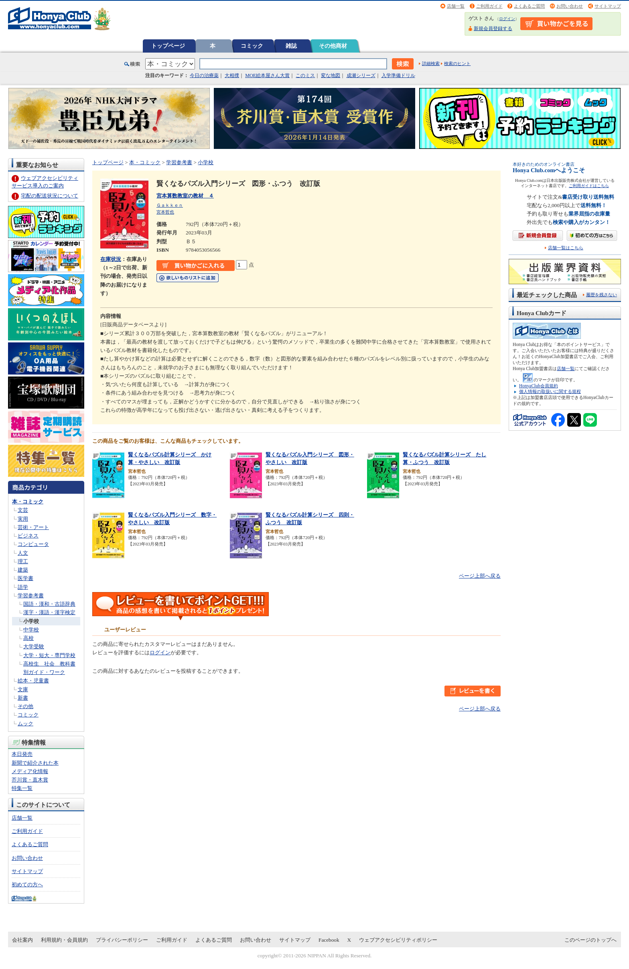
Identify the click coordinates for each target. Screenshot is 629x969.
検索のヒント (457, 63)
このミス (305, 75)
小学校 (31, 621)
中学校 (31, 630)
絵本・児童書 (33, 681)
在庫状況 (110, 259)
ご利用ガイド (489, 6)
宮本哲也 (165, 212)
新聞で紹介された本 (35, 763)
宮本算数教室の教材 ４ (185, 196)
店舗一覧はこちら (565, 248)
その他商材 (333, 46)
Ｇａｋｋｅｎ (169, 205)
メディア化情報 (30, 771)
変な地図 (330, 75)
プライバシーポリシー (122, 940)
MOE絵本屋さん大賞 (267, 75)
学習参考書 (31, 595)
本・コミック (27, 502)
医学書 (25, 578)
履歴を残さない (601, 294)
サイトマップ (608, 6)
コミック (252, 46)
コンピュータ (33, 544)
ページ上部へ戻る (480, 576)
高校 (28, 638)
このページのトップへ (590, 940)
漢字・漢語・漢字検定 (49, 612)
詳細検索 (431, 63)
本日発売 (22, 754)
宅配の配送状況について (49, 196)
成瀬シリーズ (361, 75)
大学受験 (33, 646)
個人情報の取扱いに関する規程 (550, 391)
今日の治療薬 (204, 75)
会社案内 (22, 940)
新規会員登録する (493, 28)
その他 (25, 706)
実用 (23, 519)
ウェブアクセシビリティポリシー (398, 940)
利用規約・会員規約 (64, 940)
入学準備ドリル (398, 75)
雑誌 (291, 46)
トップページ (168, 46)
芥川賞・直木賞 (30, 780)
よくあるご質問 (529, 6)
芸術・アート (33, 527)
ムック (25, 724)
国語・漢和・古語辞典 (49, 604)
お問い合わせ (569, 6)
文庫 (23, 689)
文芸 (23, 510)
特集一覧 (22, 788)
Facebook (329, 940)
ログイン (507, 18)
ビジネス (28, 536)
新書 (23, 698)
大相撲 (232, 75)
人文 (23, 553)
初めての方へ (27, 884)
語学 (23, 587)
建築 (23, 570)
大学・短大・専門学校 (49, 655)
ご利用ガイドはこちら (589, 185)
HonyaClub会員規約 (538, 385)
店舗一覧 (456, 6)
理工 (23, 561)
